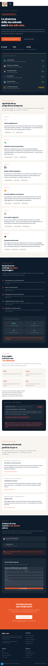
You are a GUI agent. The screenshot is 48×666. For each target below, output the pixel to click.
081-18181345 (28, 651)
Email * (6, 573)
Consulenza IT (5, 657)
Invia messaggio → (24, 588)
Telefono (6, 576)
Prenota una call (29, 655)
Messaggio (7, 579)
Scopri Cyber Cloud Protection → (11, 471)
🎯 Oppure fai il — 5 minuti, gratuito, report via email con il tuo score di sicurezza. (23, 552)
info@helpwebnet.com (30, 653)
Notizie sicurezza (5, 653)
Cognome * (26, 570)
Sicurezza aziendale (29, 637)
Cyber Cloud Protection (30, 639)
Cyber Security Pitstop (6, 655)
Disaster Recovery (29, 643)
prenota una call (21, 621)
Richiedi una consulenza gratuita (11, 39)
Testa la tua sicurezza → (29, 39)
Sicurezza (6, 10)
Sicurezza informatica (30, 635)
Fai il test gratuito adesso (24, 617)
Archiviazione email (29, 641)
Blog (3, 651)
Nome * (6, 570)
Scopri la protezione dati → (9, 489)
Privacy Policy (14, 586)
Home (2, 10)
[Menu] (10, 4)
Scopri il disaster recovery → (10, 507)
